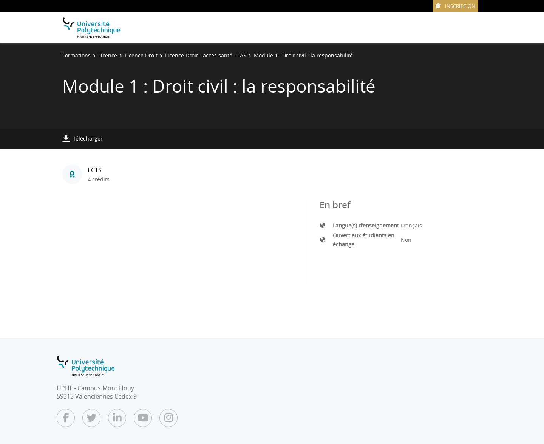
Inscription (455, 6)
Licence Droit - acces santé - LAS (205, 55)
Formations (76, 55)
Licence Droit (141, 55)
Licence (107, 55)
